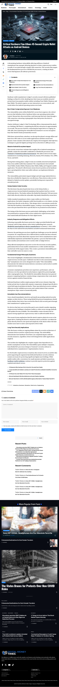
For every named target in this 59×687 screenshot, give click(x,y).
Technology (6, 530)
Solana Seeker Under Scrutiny (19, 87)
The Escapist (4, 601)
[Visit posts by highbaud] (5, 56)
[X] (5, 665)
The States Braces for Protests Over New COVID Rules (28, 587)
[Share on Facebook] (10, 51)
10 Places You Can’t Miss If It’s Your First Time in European (25, 374)
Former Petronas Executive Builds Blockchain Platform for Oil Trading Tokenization (28, 460)
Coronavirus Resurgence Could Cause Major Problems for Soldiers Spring (43, 635)
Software (11, 40)
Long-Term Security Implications (43, 87)
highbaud (12, 55)
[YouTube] (9, 665)
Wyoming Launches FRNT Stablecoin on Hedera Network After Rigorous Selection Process (29, 448)
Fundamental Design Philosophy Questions (43, 81)
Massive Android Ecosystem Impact (20, 84)
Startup (16, 613)
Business (21, 385)
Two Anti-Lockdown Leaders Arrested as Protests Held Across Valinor (14, 635)
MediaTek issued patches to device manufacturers (24, 226)
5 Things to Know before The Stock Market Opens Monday (42, 616)
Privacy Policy (22, 1)
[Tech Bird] (8, 535)
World (3, 582)
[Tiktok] (13, 665)
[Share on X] (13, 51)
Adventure (16, 385)
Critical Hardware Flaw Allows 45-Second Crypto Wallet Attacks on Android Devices (29, 454)
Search (40, 438)
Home (4, 11)
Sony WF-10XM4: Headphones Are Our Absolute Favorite (27, 533)
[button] (54, 1)
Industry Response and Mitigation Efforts (19, 90)
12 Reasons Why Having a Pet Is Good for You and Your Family (26, 367)
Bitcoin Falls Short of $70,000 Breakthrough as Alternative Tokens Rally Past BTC (32, 378)
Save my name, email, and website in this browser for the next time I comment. (22, 426)
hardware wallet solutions (16, 361)
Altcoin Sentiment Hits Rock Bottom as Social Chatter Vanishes (26, 376)
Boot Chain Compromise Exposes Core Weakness (20, 81)
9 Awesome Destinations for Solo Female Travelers (17, 540)
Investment (10, 613)
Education (27, 385)
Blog (7, 11)
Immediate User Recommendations (44, 84)
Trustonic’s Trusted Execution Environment (22, 153)
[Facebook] (3, 665)
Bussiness (6, 40)
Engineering (40, 385)
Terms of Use (31, 1)
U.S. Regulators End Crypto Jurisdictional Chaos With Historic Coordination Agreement (29, 451)
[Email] (15, 51)
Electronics (34, 385)
